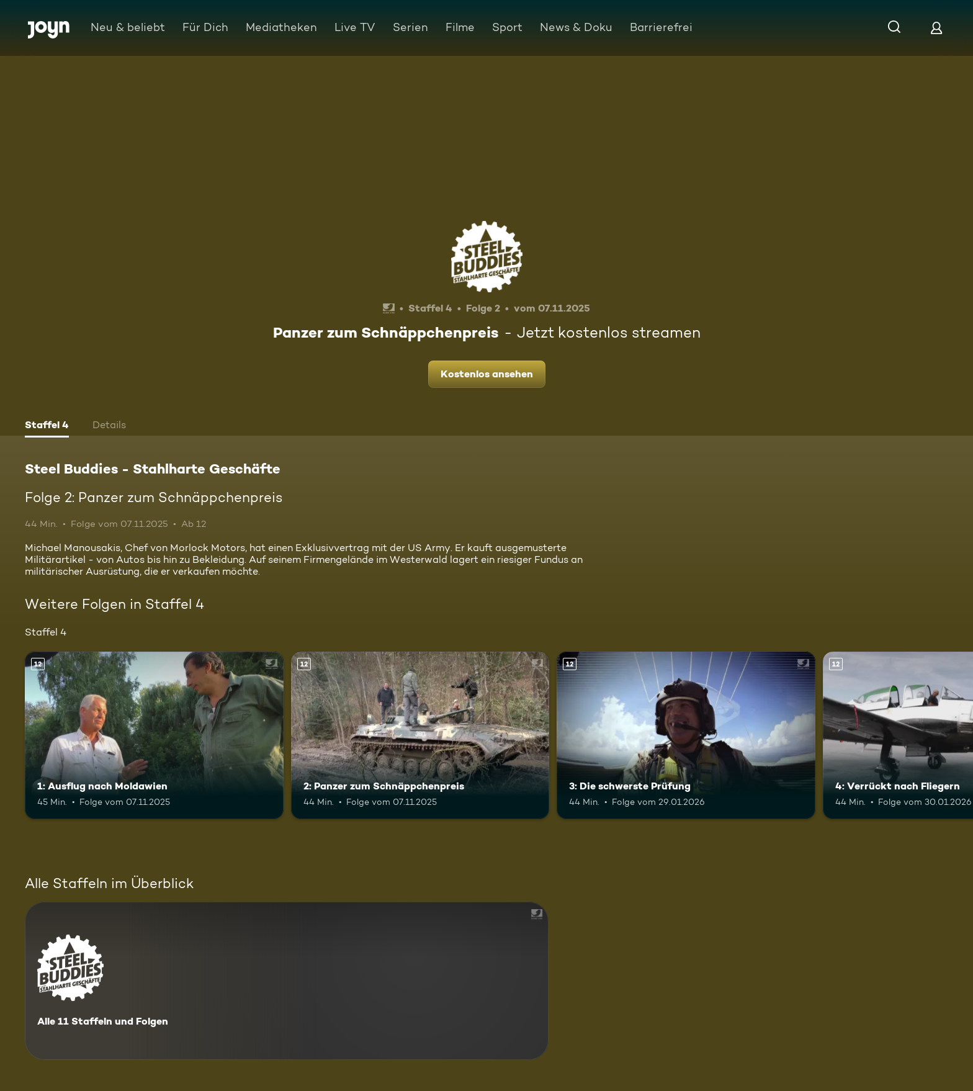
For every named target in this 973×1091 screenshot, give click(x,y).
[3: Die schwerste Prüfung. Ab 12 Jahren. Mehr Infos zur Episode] (686, 736)
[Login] (936, 27)
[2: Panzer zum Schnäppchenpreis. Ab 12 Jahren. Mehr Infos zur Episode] (420, 736)
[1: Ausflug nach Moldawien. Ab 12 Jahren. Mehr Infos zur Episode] (154, 736)
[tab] (46, 426)
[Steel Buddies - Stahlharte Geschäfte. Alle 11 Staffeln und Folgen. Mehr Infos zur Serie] (287, 981)
